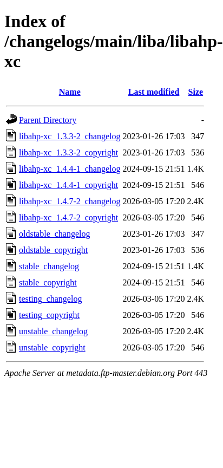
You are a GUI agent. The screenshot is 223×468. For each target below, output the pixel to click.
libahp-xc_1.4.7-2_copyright (68, 217)
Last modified (154, 91)
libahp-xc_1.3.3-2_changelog (70, 136)
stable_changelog (49, 266)
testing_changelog (50, 298)
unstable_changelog (53, 331)
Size (196, 91)
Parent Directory (47, 120)
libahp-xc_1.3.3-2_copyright (68, 152)
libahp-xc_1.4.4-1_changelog (70, 168)
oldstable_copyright (53, 250)
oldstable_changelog (54, 233)
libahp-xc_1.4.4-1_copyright (68, 185)
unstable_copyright (52, 347)
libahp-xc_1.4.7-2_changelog (70, 201)
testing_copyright (49, 315)
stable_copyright (48, 282)
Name (70, 91)
